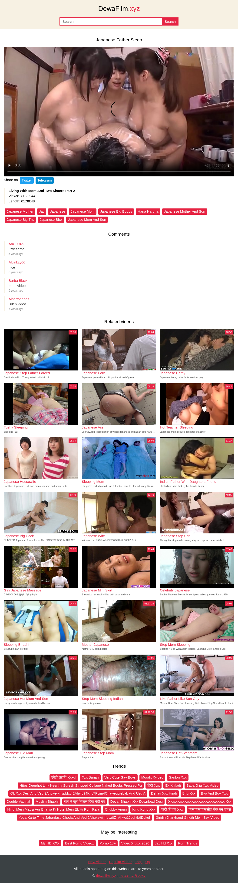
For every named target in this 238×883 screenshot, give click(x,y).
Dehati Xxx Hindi (164, 793)
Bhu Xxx (188, 793)
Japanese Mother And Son (184, 211)
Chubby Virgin (116, 809)
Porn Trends (187, 843)
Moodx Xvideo (152, 777)
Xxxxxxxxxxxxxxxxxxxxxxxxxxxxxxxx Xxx (199, 801)
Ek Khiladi (173, 785)
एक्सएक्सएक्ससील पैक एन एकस (209, 809)
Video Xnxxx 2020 (135, 843)
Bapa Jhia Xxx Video (202, 785)
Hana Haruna (148, 211)
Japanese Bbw (51, 219)
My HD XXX (50, 843)
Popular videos (120, 862)
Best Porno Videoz (79, 843)
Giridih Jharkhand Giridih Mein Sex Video (187, 817)
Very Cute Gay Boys (120, 777)
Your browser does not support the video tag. (119, 111)
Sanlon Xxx (178, 777)
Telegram (44, 180)
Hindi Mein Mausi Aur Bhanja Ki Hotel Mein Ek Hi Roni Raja (53, 809)
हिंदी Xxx (153, 785)
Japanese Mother (20, 211)
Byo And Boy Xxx (214, 793)
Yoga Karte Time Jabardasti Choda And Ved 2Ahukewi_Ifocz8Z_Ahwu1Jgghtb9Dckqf (84, 817)
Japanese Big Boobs (116, 211)
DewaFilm (119, 8)
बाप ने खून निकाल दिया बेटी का (84, 801)
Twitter (27, 180)
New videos (97, 862)
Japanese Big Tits (20, 219)
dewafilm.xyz (106, 876)
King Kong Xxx (143, 809)
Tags (138, 862)
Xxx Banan (90, 777)
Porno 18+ (107, 843)
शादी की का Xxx (172, 809)
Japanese (57, 211)
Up (147, 862)
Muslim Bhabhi (47, 801)
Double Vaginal (18, 801)
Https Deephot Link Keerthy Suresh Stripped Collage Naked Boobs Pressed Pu (81, 785)
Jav (41, 211)
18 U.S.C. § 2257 (132, 876)
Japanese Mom (83, 211)
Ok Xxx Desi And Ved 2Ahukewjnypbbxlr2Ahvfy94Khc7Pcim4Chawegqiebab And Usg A (77, 793)
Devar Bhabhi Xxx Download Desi (136, 801)
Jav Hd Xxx (163, 843)
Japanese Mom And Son (87, 219)
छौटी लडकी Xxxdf (63, 777)
